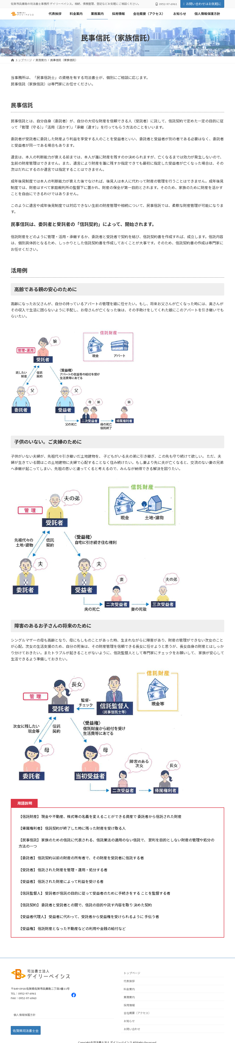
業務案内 (129, 997)
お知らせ (129, 1021)
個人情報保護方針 (25, 1015)
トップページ (132, 973)
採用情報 (129, 1005)
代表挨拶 (129, 981)
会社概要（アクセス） (137, 1013)
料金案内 (129, 989)
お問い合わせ (132, 1029)
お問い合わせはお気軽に (202, 4)
